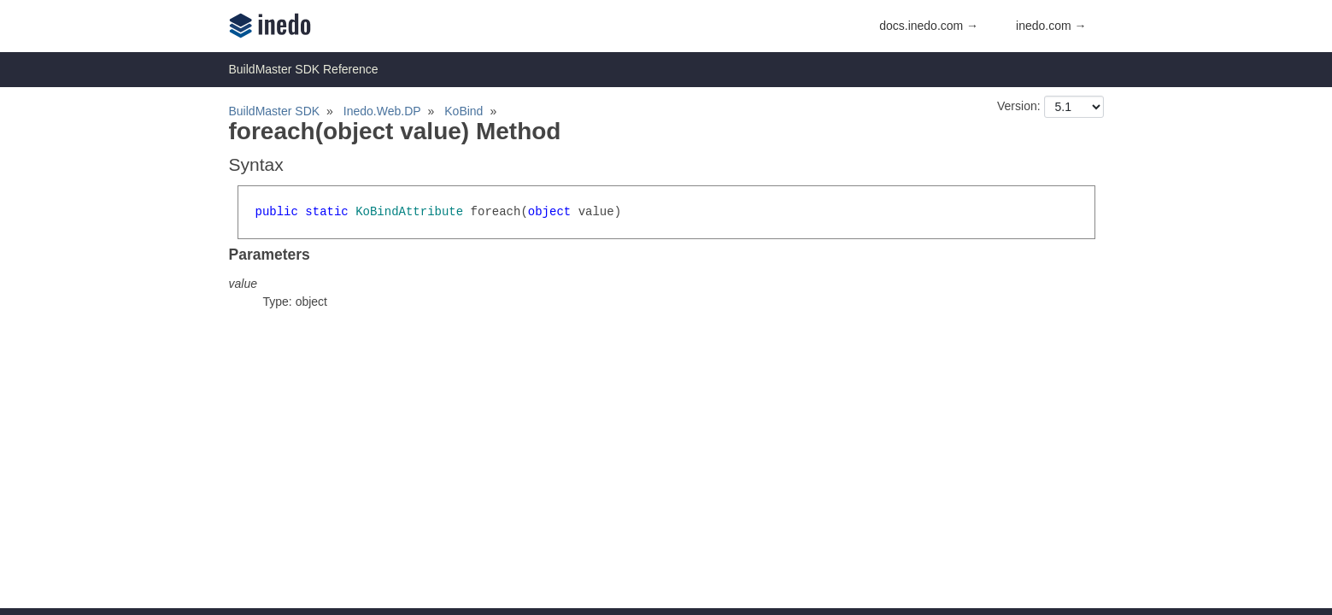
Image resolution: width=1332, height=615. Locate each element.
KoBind (463, 111)
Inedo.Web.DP (382, 111)
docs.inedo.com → (928, 25)
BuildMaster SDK (274, 111)
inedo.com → (1051, 25)
